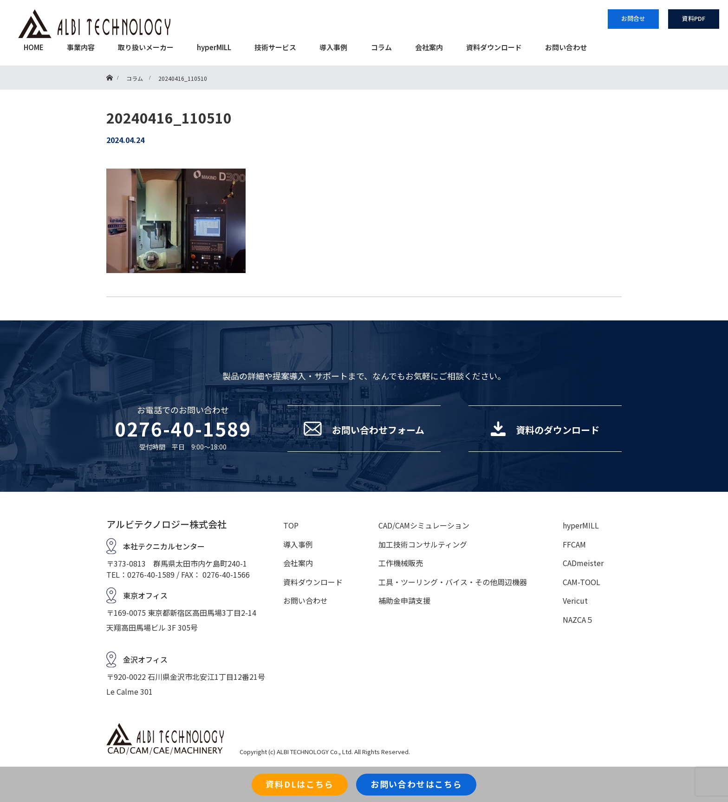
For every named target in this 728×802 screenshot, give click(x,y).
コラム (381, 47)
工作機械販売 (400, 562)
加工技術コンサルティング (422, 544)
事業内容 (81, 47)
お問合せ (633, 18)
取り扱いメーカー (146, 47)
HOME (34, 47)
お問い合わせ (566, 47)
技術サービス (275, 47)
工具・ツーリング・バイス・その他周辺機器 (452, 581)
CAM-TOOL (581, 581)
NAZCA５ (578, 619)
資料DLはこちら (299, 784)
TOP (291, 525)
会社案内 (429, 47)
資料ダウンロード (494, 47)
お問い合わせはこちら (416, 784)
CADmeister (583, 562)
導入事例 (333, 47)
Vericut (575, 600)
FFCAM (574, 544)
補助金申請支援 (404, 600)
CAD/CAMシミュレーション (423, 525)
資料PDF (693, 18)
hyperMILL (214, 47)
